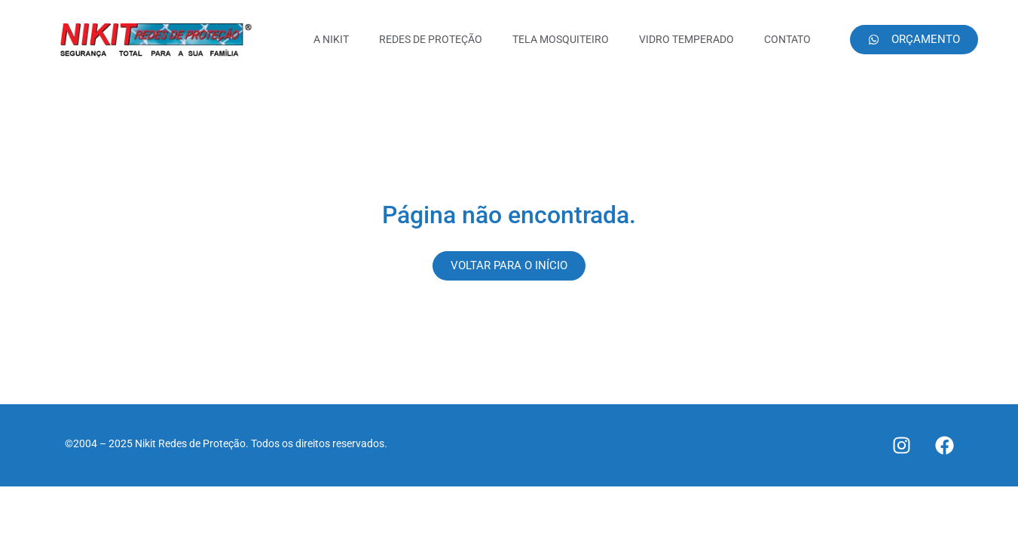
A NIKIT (331, 39)
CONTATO (787, 39)
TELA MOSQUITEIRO (560, 39)
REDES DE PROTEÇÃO (430, 39)
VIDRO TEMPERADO (686, 39)
